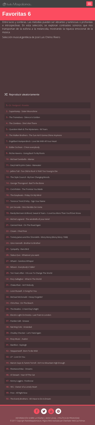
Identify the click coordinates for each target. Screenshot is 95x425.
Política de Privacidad (69, 418)
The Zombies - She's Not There (23, 123)
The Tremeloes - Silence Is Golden (24, 117)
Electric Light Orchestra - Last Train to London (30, 315)
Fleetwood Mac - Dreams (21, 368)
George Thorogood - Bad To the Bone (27, 183)
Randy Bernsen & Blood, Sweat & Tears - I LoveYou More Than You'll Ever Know (45, 213)
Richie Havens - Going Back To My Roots (26, 153)
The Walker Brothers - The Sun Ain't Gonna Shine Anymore (35, 135)
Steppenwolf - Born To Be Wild (24, 351)
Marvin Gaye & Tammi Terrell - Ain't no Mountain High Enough (37, 363)
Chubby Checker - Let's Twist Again (25, 333)
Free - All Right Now (18, 392)
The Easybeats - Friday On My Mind (25, 195)
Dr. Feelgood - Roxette (19, 105)
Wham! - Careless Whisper (22, 261)
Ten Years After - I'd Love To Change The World (31, 273)
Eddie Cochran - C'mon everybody (24, 147)
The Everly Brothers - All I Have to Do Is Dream (30, 398)
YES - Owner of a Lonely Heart (23, 386)
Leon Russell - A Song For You (23, 291)
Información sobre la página (30, 418)
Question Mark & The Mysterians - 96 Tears (28, 129)
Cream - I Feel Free (18, 231)
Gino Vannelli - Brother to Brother (25, 243)
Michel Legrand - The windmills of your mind (29, 219)
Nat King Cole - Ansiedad (21, 327)
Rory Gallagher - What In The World (25, 279)
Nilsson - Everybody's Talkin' (22, 267)
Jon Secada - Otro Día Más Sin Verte (26, 207)
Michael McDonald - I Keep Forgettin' (26, 297)
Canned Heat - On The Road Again (25, 225)
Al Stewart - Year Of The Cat (22, 374)
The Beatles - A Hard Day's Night (24, 309)
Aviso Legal (51, 418)
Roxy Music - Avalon (19, 339)
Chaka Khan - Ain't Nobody (22, 285)
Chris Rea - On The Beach (21, 303)
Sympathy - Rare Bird (19, 249)
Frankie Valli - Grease (19, 321)
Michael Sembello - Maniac (22, 159)
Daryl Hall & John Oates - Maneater (25, 165)
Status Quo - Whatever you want (24, 255)
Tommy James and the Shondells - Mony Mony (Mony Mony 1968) (39, 237)
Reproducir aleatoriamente (22, 94)
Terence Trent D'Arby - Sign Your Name (27, 201)
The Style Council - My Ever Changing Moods (29, 177)
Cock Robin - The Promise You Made (26, 189)
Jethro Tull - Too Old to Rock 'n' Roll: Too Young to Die (34, 171)
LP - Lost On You (17, 357)
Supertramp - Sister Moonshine (23, 111)
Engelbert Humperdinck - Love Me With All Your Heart (33, 141)
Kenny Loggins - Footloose (21, 380)
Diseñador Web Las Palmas (74, 420)
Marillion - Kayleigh (18, 345)
